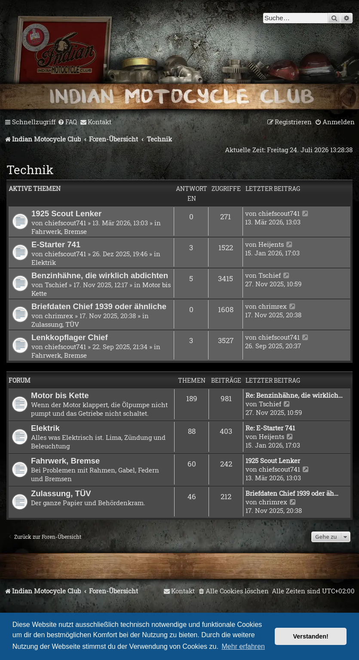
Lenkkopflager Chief (69, 337)
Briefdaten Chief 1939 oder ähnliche (98, 306)
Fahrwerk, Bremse (59, 231)
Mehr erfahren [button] (243, 646)
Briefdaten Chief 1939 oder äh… (291, 493)
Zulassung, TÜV (55, 324)
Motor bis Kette (60, 395)
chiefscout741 (65, 222)
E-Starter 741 (55, 244)
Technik (30, 170)
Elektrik (43, 262)
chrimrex (59, 315)
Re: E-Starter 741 (270, 428)
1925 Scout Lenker (66, 213)
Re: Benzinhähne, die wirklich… (294, 395)
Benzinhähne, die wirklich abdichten (99, 275)
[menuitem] (67, 122)
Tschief (56, 284)
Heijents (271, 244)
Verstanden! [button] (310, 636)
